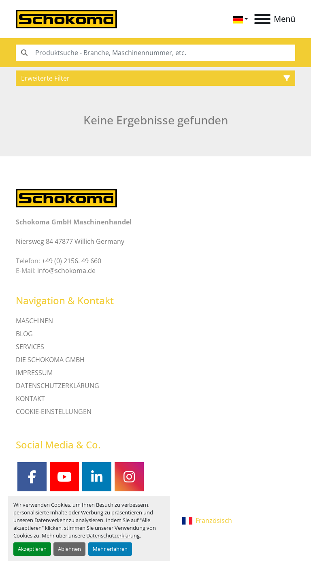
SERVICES (30, 346)
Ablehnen (69, 548)
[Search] (155, 53)
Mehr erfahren (110, 548)
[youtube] (64, 476)
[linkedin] (96, 476)
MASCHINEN (34, 320)
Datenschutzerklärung (113, 535)
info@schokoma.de (66, 270)
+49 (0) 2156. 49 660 (71, 260)
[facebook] (32, 476)
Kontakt (30, 398)
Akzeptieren (32, 548)
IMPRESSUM (34, 372)
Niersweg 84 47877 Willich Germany (70, 241)
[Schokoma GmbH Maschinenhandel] (66, 197)
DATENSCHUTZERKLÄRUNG (57, 385)
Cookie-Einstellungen (54, 411)
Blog (24, 333)
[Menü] (262, 19)
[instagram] (129, 476)
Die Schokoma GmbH (50, 359)
